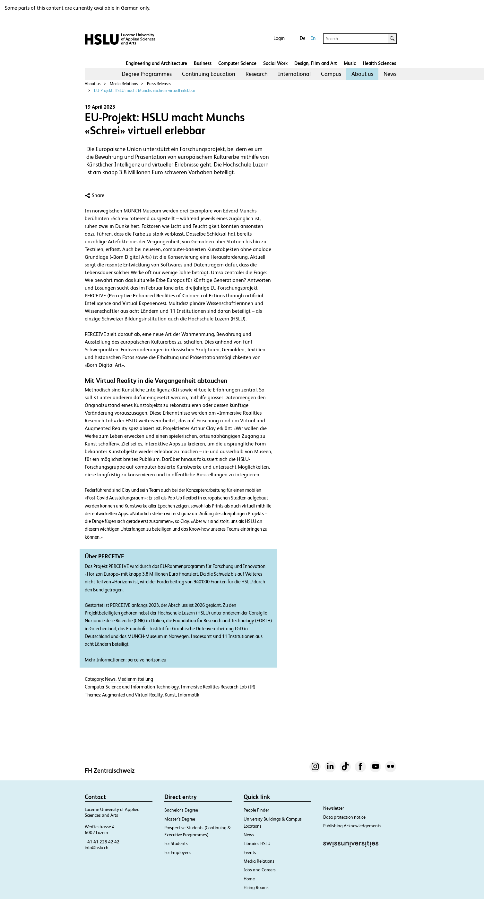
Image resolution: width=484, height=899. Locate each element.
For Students (176, 843)
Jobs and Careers (260, 869)
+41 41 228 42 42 (102, 841)
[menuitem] (147, 74)
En (312, 38)
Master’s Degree (179, 819)
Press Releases (159, 83)
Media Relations (124, 83)
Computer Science (237, 63)
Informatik (188, 694)
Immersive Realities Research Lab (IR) (218, 686)
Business (203, 63)
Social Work (275, 63)
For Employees (177, 852)
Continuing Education (208, 73)
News (390, 73)
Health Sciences (379, 63)
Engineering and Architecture (156, 63)
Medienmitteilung (135, 679)
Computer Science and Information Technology (132, 686)
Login (279, 38)
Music (350, 63)
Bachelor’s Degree (181, 810)
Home (249, 878)
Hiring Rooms (256, 887)
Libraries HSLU (257, 843)
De (302, 38)
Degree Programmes (147, 73)
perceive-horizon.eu (147, 659)
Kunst (170, 694)
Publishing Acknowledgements (352, 825)
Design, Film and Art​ (315, 63)
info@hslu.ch (96, 847)
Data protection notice (344, 817)
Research (257, 73)
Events (250, 852)
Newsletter (333, 808)
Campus (331, 73)
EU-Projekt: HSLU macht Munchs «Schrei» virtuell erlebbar (144, 90)
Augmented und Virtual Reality (132, 694)
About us (362, 73)
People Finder (256, 810)
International (294, 73)
